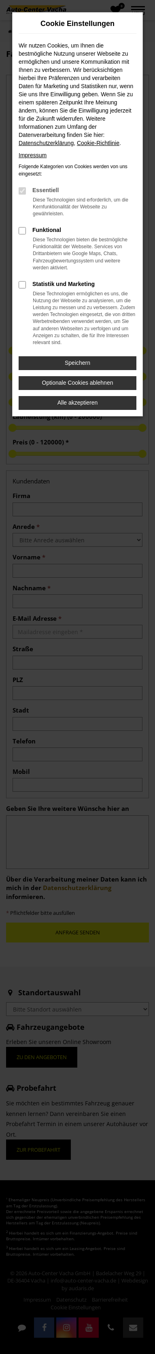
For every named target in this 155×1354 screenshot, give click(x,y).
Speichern (77, 363)
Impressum (33, 155)
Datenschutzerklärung (46, 143)
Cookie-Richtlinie (98, 143)
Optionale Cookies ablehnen (77, 382)
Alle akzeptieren (77, 402)
